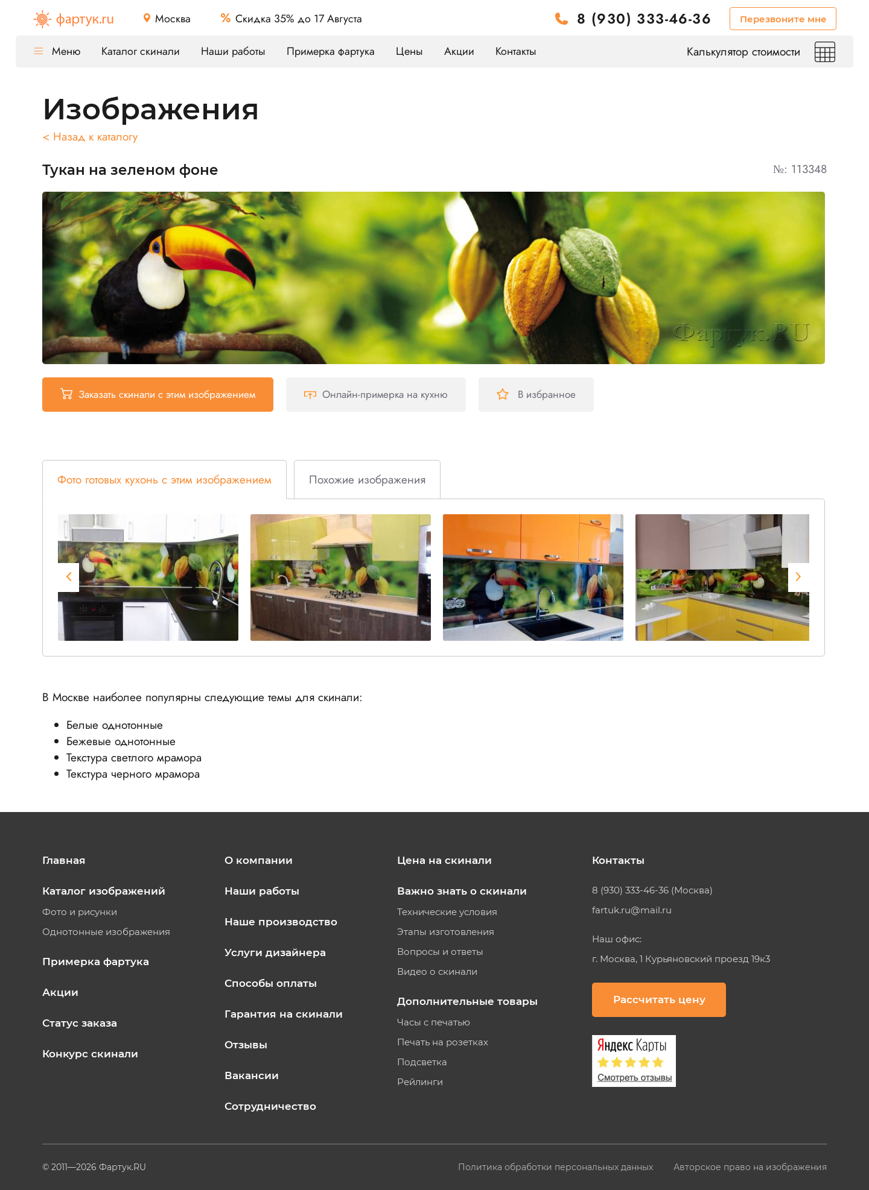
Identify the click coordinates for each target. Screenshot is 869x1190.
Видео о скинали (437, 971)
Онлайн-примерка (376, 394)
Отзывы (245, 1045)
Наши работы (233, 51)
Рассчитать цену (659, 999)
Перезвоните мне (783, 19)
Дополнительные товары (467, 1001)
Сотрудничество (270, 1106)
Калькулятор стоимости (761, 51)
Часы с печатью (433, 1022)
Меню (57, 51)
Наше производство (280, 922)
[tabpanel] (148, 577)
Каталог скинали (140, 51)
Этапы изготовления (445, 932)
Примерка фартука (331, 51)
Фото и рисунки (79, 912)
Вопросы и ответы (440, 951)
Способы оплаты (270, 983)
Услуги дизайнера (275, 952)
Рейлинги (420, 1082)
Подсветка (422, 1062)
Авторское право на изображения (750, 1167)
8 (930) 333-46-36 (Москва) (652, 890)
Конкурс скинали (90, 1054)
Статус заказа (79, 1023)
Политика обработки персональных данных (556, 1167)
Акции (459, 51)
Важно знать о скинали (462, 891)
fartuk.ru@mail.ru (632, 910)
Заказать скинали (157, 394)
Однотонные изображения (106, 932)
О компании (258, 860)
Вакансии (251, 1075)
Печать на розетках (442, 1042)
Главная (64, 860)
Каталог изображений (103, 891)
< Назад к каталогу (90, 136)
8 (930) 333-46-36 (644, 19)
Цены (409, 51)
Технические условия (447, 912)
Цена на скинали (444, 860)
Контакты (515, 51)
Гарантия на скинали (283, 1014)
